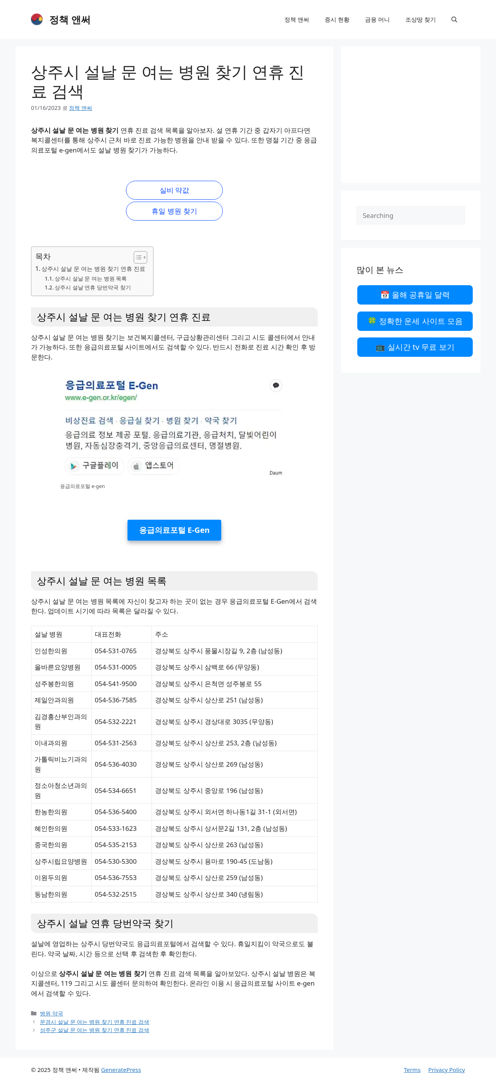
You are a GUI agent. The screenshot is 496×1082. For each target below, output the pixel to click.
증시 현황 (337, 19)
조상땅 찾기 (420, 19)
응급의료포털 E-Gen (174, 530)
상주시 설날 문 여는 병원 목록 (91, 278)
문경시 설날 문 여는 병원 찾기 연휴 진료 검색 (94, 1022)
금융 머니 (377, 19)
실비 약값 (174, 190)
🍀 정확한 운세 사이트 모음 (415, 321)
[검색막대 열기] (454, 19)
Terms (412, 1069)
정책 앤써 (70, 19)
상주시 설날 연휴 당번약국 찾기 (93, 287)
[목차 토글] (136, 257)
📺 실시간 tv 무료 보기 (414, 347)
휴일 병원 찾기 (174, 211)
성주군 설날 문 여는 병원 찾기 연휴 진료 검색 (94, 1030)
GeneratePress (121, 1069)
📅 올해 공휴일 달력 (415, 294)
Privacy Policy (446, 1069)
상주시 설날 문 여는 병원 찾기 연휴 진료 (93, 268)
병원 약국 (51, 1013)
